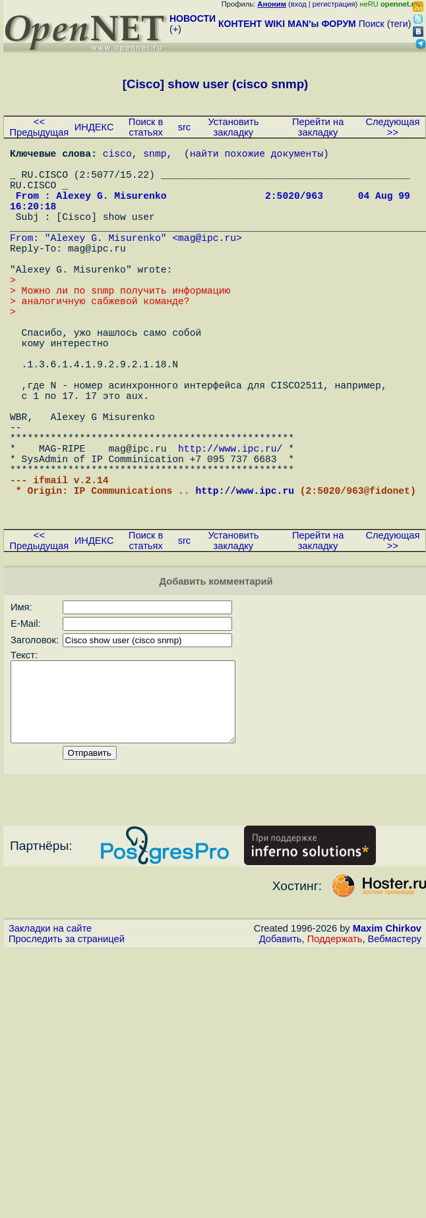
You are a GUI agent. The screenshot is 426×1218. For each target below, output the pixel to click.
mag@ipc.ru (207, 260)
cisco (117, 155)
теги (399, 23)
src (184, 127)
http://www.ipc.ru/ (230, 524)
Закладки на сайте (50, 1033)
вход (299, 4)
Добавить (280, 1044)
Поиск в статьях (146, 127)
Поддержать (335, 1044)
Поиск (371, 23)
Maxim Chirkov (387, 1033)
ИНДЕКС (94, 127)
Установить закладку (233, 127)
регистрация (334, 4)
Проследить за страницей (67, 1044)
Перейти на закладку (318, 127)
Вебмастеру (394, 1044)
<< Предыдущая (39, 127)
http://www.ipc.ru (244, 576)
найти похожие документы (256, 155)
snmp (154, 155)
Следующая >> (392, 127)
